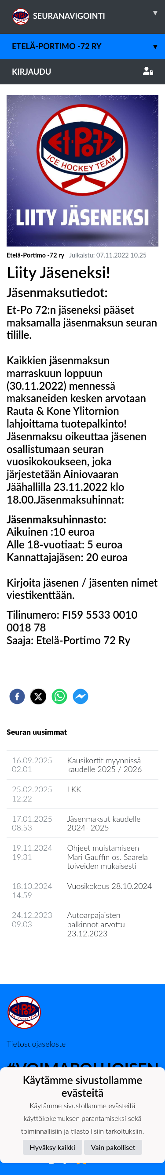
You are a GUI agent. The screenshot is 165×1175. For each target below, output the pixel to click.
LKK (74, 789)
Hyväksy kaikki (52, 1147)
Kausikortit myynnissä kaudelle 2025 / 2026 (104, 764)
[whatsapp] (59, 696)
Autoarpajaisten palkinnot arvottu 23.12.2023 (96, 924)
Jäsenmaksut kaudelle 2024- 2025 (104, 823)
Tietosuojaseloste (36, 1043)
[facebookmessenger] (80, 696)
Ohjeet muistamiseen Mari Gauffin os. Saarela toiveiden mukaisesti (107, 856)
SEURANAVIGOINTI (88, 12)
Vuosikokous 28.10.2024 (109, 886)
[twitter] (38, 696)
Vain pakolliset (113, 1147)
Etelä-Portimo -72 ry (88, 46)
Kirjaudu (82, 71)
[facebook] (17, 696)
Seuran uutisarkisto (45, 958)
